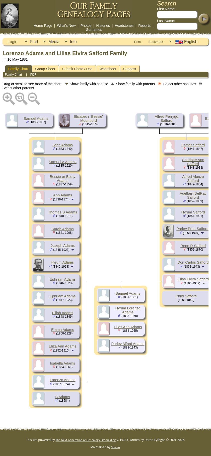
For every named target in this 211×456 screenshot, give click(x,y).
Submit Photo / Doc (77, 69)
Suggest (129, 69)
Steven (115, 447)
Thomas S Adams (62, 212)
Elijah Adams (62, 313)
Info (73, 42)
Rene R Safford (193, 246)
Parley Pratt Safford (192, 229)
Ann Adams (62, 195)
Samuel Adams (36, 119)
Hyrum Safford (193, 212)
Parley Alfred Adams (128, 344)
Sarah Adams (63, 229)
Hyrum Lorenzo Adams (127, 310)
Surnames (94, 30)
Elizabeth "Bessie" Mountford (89, 119)
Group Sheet (45, 69)
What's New (66, 26)
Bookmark (155, 42)
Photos (86, 26)
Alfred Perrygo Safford (166, 119)
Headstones (124, 26)
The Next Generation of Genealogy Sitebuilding (86, 440)
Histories (103, 26)
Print (137, 42)
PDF (33, 74)
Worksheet (107, 69)
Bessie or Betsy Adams (63, 179)
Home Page (43, 26)
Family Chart (18, 69)
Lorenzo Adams (63, 380)
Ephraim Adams (63, 279)
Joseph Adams (62, 246)
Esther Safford (193, 145)
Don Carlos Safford (192, 262)
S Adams (62, 397)
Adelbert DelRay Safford (193, 195)
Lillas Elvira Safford (193, 279)
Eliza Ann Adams (63, 346)
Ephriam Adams (63, 296)
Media (53, 42)
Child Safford (185, 296)
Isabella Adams (62, 363)
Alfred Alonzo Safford (193, 179)
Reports (144, 26)
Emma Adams (62, 330)
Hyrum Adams (62, 262)
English (185, 42)
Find (34, 42)
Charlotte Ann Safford (193, 162)
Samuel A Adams (63, 162)
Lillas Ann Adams (128, 327)
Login (12, 42)
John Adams (62, 145)
